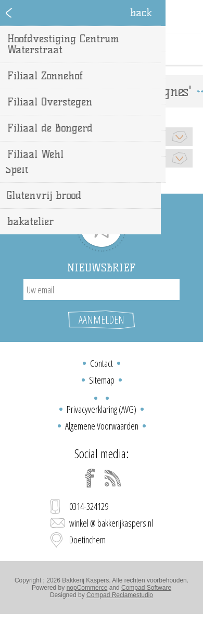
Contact (101, 363)
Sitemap (102, 380)
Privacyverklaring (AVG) (101, 409)
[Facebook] (90, 478)
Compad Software (146, 587)
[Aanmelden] (101, 289)
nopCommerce (87, 587)
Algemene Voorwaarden (101, 426)
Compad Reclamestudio (119, 595)
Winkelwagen (114, 49)
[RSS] (113, 478)
